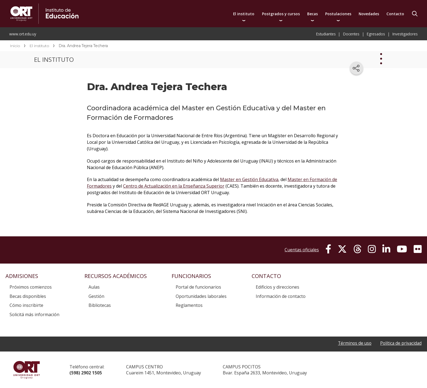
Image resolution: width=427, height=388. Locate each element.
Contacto (395, 13)
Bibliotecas (100, 305)
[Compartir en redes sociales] (356, 68)
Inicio (15, 46)
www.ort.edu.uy (22, 33)
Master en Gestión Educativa (249, 179)
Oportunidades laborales (201, 296)
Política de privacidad (400, 343)
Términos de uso (353, 343)
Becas (312, 13)
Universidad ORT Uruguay (26, 369)
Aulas (94, 287)
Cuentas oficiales (302, 250)
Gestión (96, 296)
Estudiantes (326, 33)
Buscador (415, 13)
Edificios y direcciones (277, 287)
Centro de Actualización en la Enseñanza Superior (173, 186)
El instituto (243, 13)
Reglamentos (189, 305)
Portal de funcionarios (198, 287)
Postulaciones (338, 13)
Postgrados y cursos (281, 13)
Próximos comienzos (31, 287)
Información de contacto (281, 296)
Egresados (376, 33)
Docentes (351, 33)
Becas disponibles (28, 296)
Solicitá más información (34, 314)
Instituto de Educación (100, 13)
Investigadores (405, 33)
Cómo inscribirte (26, 305)
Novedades (369, 13)
